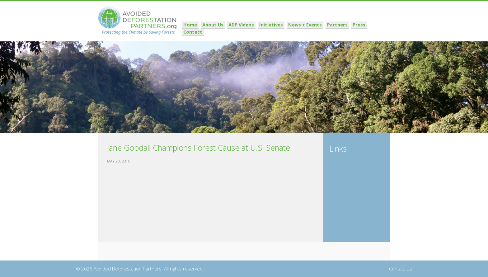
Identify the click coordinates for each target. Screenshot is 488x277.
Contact (380, 32)
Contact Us (400, 268)
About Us (220, 32)
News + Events (308, 32)
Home (197, 32)
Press (360, 32)
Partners (339, 32)
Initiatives (276, 32)
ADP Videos (247, 32)
